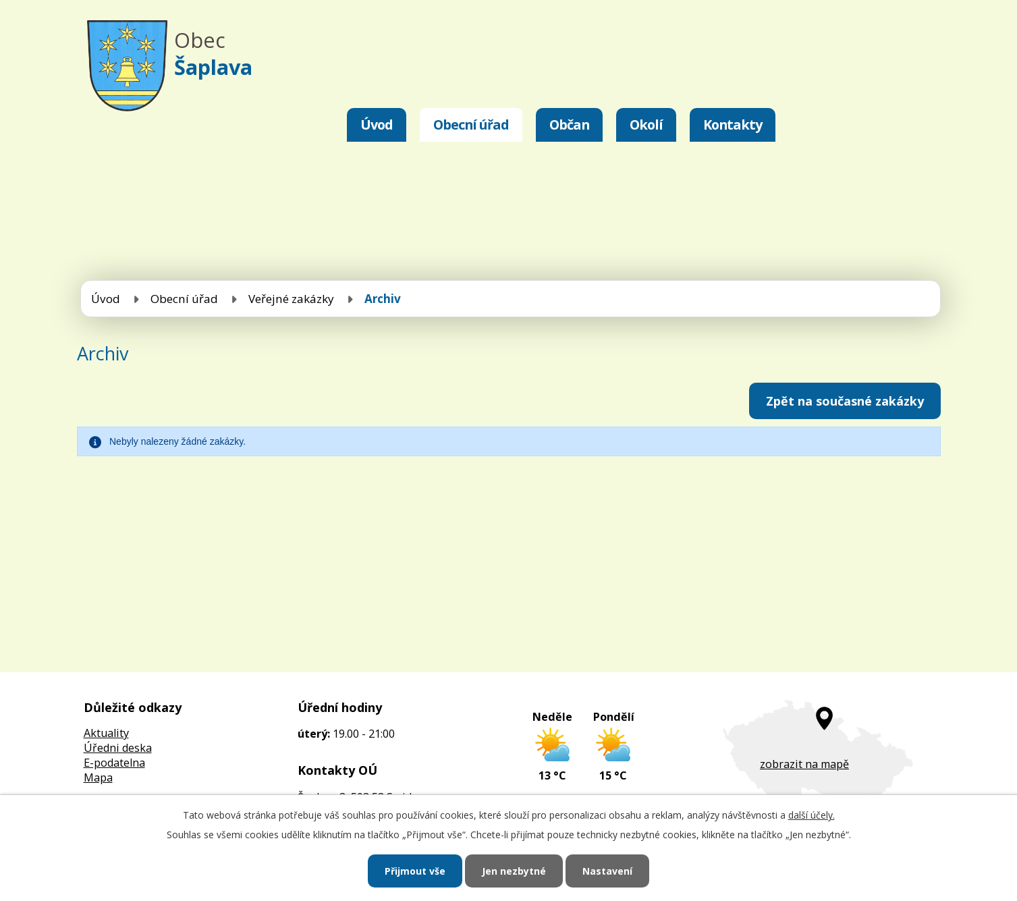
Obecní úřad (471, 124)
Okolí (646, 124)
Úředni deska (118, 747)
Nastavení (607, 871)
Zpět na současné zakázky (845, 401)
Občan (569, 124)
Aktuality (106, 733)
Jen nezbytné (514, 871)
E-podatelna (114, 762)
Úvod (376, 124)
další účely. (811, 815)
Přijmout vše (415, 871)
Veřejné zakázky (291, 298)
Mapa (98, 777)
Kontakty (732, 124)
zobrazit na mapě (804, 764)
